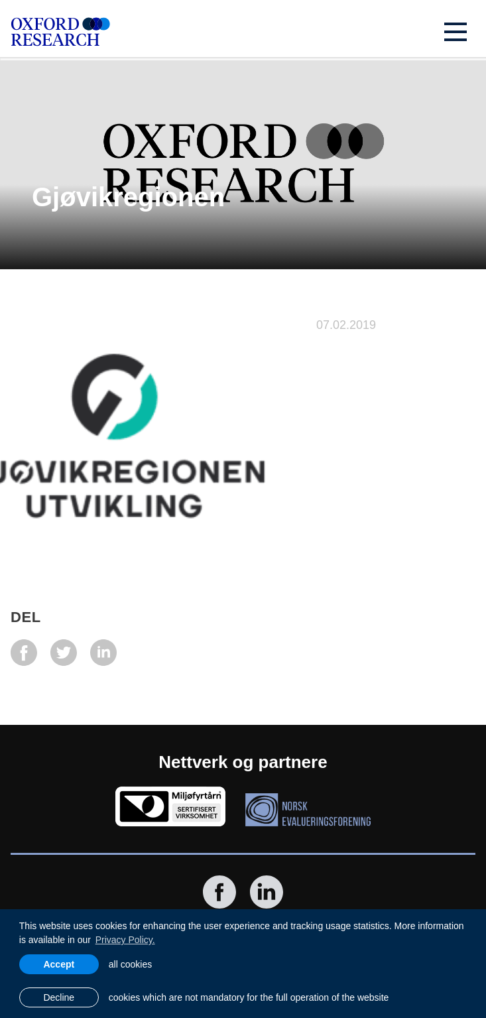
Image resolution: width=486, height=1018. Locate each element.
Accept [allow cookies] (58, 964)
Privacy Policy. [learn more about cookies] (125, 939)
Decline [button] (58, 997)
